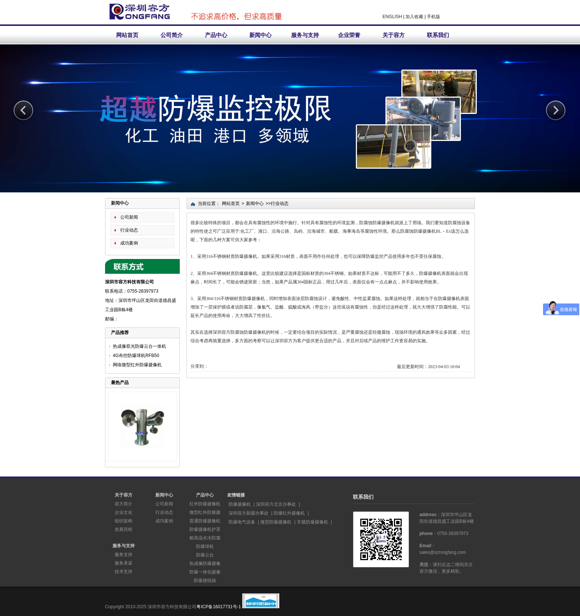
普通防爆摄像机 (204, 521)
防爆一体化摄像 (204, 572)
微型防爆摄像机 (275, 522)
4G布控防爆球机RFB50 (136, 355)
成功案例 (129, 243)
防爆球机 (205, 546)
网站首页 (127, 35)
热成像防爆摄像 (204, 563)
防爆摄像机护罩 (204, 529)
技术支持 (123, 571)
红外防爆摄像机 (204, 503)
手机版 (433, 16)
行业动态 (129, 230)
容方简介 (123, 503)
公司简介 (172, 35)
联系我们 (438, 35)
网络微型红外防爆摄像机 (137, 364)
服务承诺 (123, 563)
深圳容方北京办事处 (276, 504)
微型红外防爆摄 (204, 512)
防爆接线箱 (205, 580)
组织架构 (123, 521)
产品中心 (216, 35)
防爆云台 (205, 555)
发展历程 (123, 529)
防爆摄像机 (240, 504)
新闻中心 (260, 35)
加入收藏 (414, 16)
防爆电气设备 (242, 522)
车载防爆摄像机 (312, 522)
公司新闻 (129, 217)
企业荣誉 (349, 35)
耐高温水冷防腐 (204, 538)
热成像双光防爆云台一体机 (139, 346)
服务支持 (123, 554)
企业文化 (123, 512)
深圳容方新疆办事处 (249, 513)
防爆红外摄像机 (289, 513)
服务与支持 (305, 35)
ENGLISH (392, 16)
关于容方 (393, 35)
